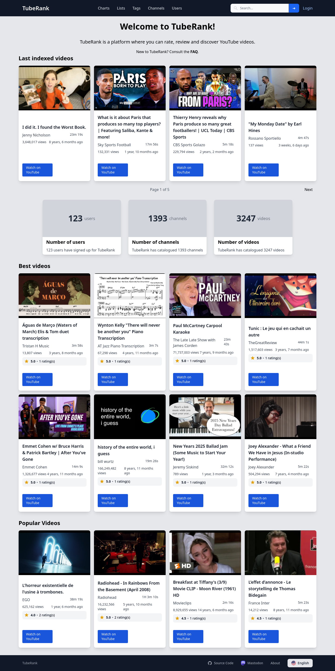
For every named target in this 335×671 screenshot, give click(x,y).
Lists (121, 8)
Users (177, 8)
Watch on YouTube (33, 169)
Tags (136, 8)
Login (308, 8)
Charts (104, 8)
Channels (156, 8)
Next (309, 189)
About (275, 663)
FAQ (194, 51)
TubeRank (29, 663)
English (300, 663)
